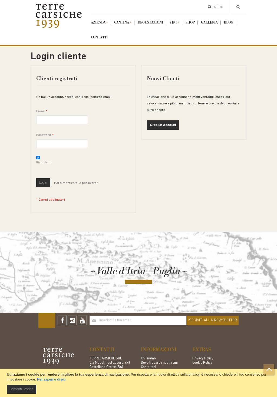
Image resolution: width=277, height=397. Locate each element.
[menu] (168, 30)
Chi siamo (148, 358)
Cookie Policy (202, 363)
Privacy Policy (202, 358)
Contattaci (148, 367)
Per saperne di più (51, 379)
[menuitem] (102, 22)
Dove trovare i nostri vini (159, 363)
